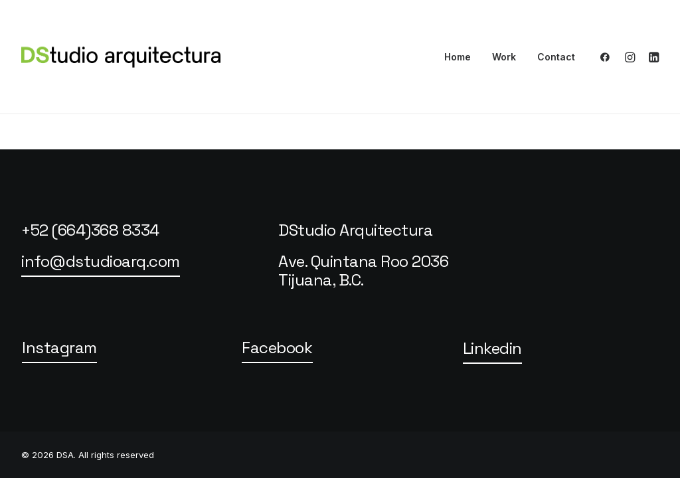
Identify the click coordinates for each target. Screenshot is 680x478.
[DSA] (120, 57)
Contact (556, 56)
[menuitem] (457, 57)
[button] (608, 57)
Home (457, 56)
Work (504, 56)
